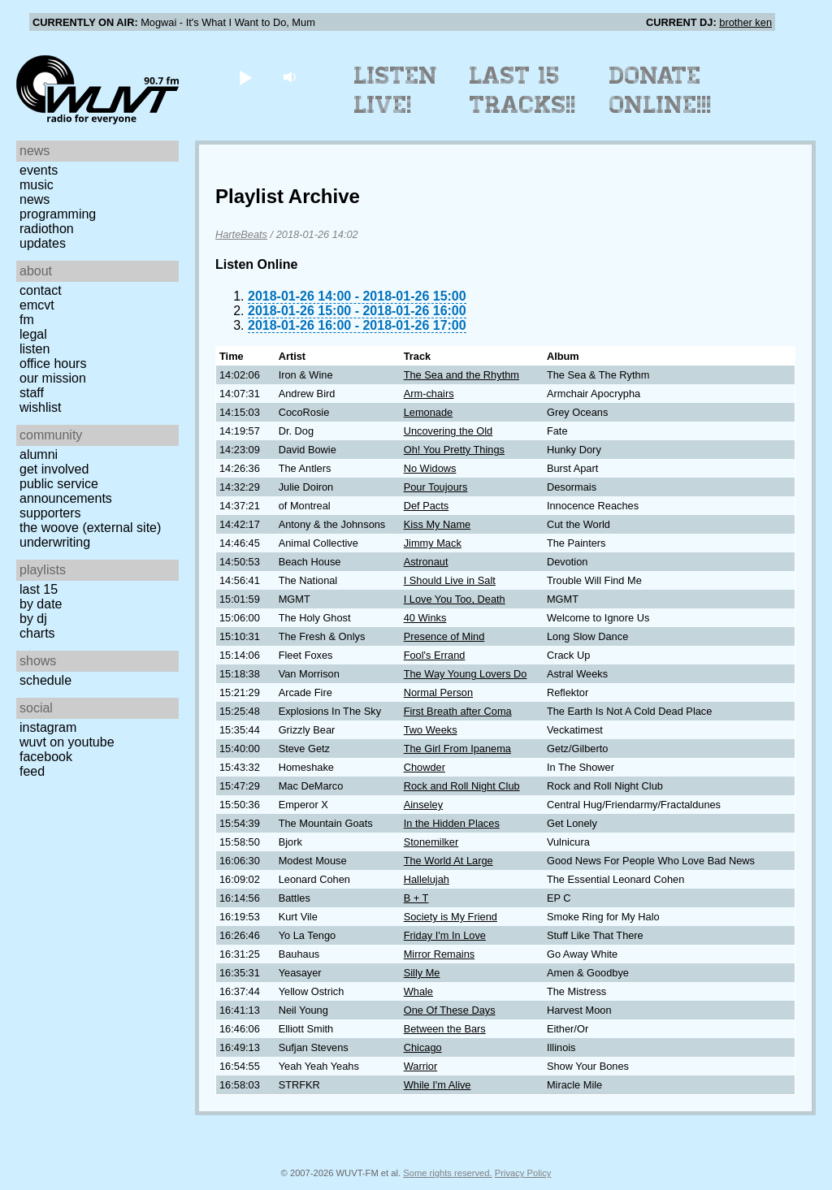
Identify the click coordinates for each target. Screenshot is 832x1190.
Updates (43, 243)
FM (27, 320)
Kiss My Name (437, 524)
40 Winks (425, 618)
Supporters (50, 513)
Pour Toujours (436, 487)
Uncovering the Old (448, 431)
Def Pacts (426, 506)
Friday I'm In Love (445, 935)
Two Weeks (430, 730)
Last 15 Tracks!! (523, 90)
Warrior (420, 1066)
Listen (35, 349)
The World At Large (448, 861)
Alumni (39, 454)
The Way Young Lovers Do (465, 674)
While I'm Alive (437, 1085)
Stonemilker (431, 842)
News (35, 199)
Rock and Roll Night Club (462, 786)
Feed (32, 771)
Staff (32, 393)
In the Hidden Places (452, 823)
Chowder (424, 767)
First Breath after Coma (458, 711)
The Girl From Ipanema (457, 748)
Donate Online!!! (660, 90)
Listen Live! (396, 90)
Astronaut (426, 562)
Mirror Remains (439, 954)
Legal (33, 334)
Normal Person (438, 692)
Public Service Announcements (66, 491)
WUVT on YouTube (67, 742)
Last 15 (39, 589)
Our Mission (53, 378)
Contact (41, 290)
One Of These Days (450, 1010)
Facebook (46, 757)
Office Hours (53, 363)
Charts (37, 633)
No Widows (430, 468)
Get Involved (54, 469)
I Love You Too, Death (454, 599)
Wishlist (41, 407)
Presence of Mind (444, 636)
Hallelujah (426, 879)
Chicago (423, 1047)
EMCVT (37, 305)
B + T (416, 898)
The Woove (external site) (90, 527)
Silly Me (422, 973)
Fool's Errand (435, 655)
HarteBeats (241, 234)
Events (39, 170)
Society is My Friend (450, 917)
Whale (418, 991)
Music (37, 185)
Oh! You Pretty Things (454, 450)
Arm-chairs (429, 393)
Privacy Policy (523, 1173)
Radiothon (47, 229)
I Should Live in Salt (450, 580)
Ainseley (423, 804)
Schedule (46, 680)
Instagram (48, 727)
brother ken (745, 22)
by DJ (33, 618)
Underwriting (55, 542)
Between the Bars (445, 1029)
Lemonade (428, 412)
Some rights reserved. (447, 1173)
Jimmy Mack (433, 543)
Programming (58, 214)
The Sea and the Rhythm (461, 375)
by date (41, 604)
